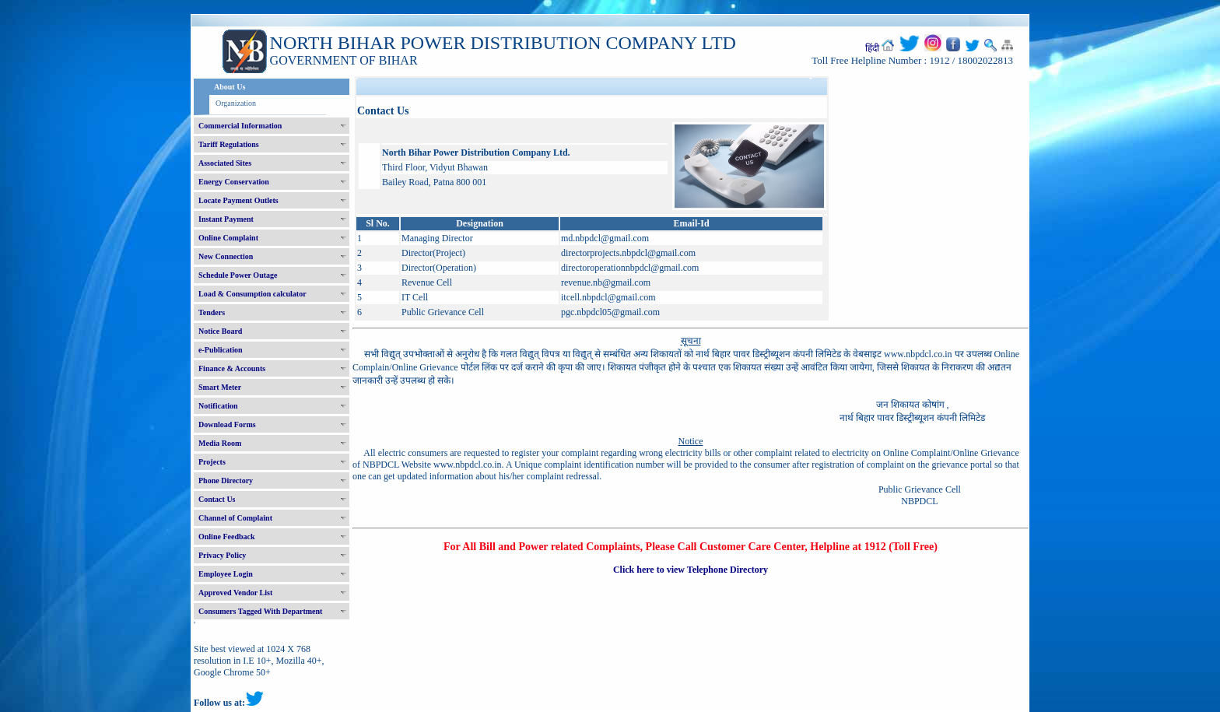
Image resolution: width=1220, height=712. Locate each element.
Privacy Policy (222, 555)
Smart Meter (219, 387)
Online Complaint (228, 237)
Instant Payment (226, 219)
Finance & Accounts (231, 368)
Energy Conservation (233, 181)
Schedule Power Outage (237, 275)
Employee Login (225, 574)
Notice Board (220, 331)
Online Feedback (226, 536)
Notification (218, 406)
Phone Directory (225, 480)
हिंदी (872, 48)
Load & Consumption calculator (252, 293)
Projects (212, 462)
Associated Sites (224, 163)
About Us (229, 86)
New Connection (225, 256)
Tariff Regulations (228, 144)
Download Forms (227, 424)
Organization (236, 103)
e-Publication (220, 349)
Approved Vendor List (235, 592)
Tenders (211, 312)
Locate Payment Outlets (238, 200)
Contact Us (217, 499)
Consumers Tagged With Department (260, 611)
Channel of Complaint (235, 518)
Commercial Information (240, 125)
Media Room (219, 443)
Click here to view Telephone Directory (690, 569)
